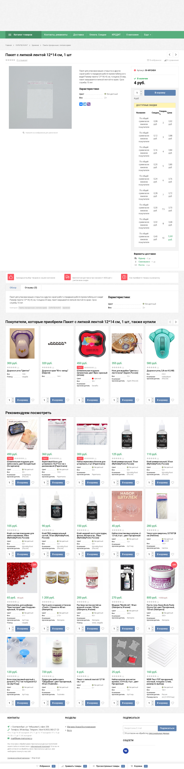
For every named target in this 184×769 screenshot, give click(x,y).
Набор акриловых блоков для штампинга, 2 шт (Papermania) (91, 463)
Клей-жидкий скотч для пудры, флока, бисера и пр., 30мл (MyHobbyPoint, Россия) (92, 535)
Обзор (13, 287)
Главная (8, 45)
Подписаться (167, 728)
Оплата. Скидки (97, 34)
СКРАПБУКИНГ (22, 45)
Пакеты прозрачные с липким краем (57, 45)
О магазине (132, 34)
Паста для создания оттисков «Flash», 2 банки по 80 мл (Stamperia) (56, 607)
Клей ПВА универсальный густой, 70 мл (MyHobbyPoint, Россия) (55, 535)
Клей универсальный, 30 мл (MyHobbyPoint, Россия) (160, 463)
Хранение (35, 45)
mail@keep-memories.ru (21, 738)
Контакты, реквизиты (56, 34)
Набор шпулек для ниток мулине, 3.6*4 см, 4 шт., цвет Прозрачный (125, 681)
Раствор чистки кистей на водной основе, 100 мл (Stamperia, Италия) (89, 607)
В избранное (154, 60)
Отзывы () (31, 287)
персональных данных (159, 733)
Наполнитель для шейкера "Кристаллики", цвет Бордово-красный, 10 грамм (21, 607)
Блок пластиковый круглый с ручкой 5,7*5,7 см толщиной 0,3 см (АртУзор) (22, 681)
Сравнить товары (74, 766)
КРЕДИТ (116, 34)
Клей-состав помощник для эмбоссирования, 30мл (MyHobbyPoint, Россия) (20, 535)
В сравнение (171, 60)
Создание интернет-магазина (18, 758)
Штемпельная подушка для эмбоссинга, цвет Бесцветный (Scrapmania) (21, 464)
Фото (69, 730)
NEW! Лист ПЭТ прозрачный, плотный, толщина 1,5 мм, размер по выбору (160, 681)
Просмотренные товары (109, 766)
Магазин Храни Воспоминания (81, 727)
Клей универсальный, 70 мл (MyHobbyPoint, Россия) (125, 463)
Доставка (78, 34)
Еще (146, 34)
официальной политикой (40, 746)
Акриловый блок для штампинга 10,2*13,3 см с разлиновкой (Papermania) (54, 464)
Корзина (139, 766)
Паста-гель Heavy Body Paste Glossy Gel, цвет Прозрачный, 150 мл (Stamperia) (160, 607)
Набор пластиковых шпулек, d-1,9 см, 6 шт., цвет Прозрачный (126, 534)
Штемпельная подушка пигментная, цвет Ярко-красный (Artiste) (92, 373)
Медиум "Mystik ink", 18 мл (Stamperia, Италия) (124, 606)
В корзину (160, 92)
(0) (13, 368)
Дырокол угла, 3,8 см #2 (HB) (160, 371)
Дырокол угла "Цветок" (18, 371)
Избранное (45, 766)
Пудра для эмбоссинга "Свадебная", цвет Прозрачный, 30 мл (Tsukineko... (57, 681)
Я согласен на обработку (146, 733)
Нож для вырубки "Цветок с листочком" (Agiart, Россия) (125, 372)
